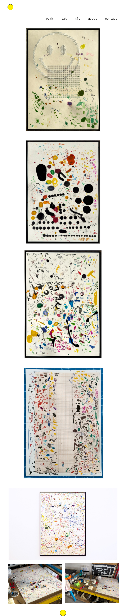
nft (77, 18)
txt (64, 18)
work (49, 18)
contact (111, 18)
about (92, 18)
